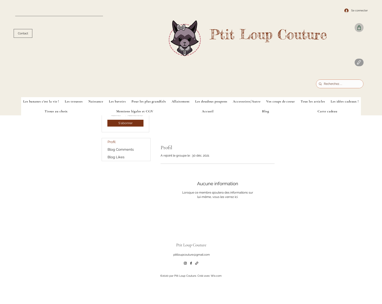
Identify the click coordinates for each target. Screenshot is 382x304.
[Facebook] (191, 263)
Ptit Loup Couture (268, 34)
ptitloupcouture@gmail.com (191, 254)
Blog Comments (121, 149)
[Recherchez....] (339, 84)
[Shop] (359, 27)
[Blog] (359, 62)
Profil (112, 142)
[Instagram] (185, 263)
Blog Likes (116, 157)
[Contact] (23, 33)
